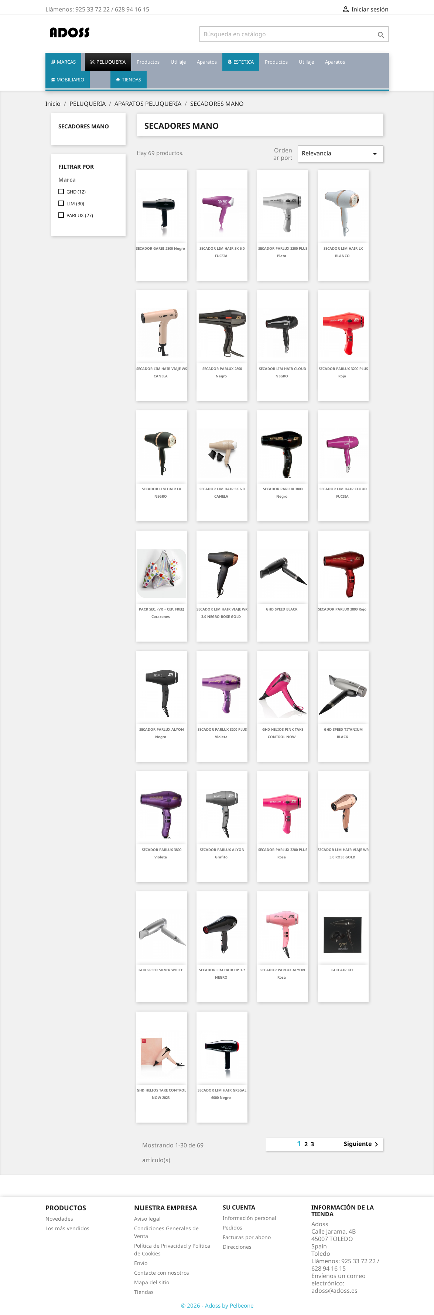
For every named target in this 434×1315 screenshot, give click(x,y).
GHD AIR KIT (342, 970)
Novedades (59, 1218)
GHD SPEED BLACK (281, 609)
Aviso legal (147, 1218)
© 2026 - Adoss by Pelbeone (217, 1305)
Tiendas (144, 1291)
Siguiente (362, 1144)
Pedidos (232, 1227)
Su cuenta (239, 1207)
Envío (140, 1263)
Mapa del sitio (151, 1282)
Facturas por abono (247, 1237)
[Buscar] (294, 34)
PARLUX (79, 215)
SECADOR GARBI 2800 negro (160, 248)
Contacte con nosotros (161, 1272)
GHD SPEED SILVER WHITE (161, 970)
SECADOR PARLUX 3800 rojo (342, 609)
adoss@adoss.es (334, 1291)
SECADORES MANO (83, 126)
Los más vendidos (67, 1228)
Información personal (249, 1217)
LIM (75, 203)
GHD (76, 191)
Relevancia (340, 153)
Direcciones (237, 1246)
